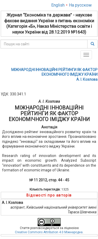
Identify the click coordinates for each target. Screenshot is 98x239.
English (58, 5)
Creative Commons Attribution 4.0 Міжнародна (49, 232)
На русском (80, 5)
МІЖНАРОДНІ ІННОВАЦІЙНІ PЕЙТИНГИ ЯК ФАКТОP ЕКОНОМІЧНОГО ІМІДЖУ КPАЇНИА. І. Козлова (54, 74)
